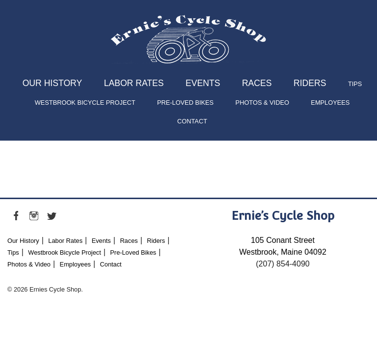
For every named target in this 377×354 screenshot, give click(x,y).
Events (203, 83)
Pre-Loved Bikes (185, 102)
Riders (310, 83)
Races (257, 83)
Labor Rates (134, 83)
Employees (330, 102)
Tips (355, 84)
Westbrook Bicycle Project (85, 102)
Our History (52, 83)
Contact (192, 121)
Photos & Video (262, 102)
